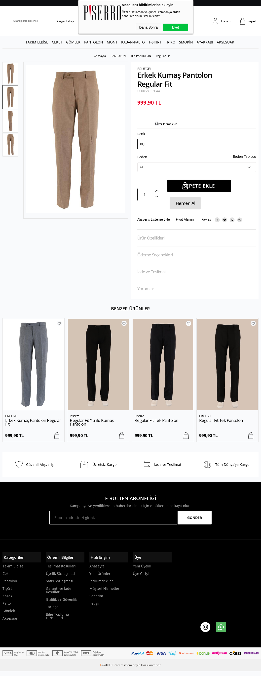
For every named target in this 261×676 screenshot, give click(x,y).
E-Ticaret (115, 670)
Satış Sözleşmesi (59, 585)
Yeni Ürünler (100, 578)
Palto (6, 608)
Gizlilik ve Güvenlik (61, 604)
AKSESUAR (225, 42)
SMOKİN (186, 42)
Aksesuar (10, 623)
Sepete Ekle (199, 190)
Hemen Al (184, 207)
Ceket (7, 578)
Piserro (74, 420)
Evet (175, 27)
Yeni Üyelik (142, 570)
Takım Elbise (12, 570)
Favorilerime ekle (167, 128)
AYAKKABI (205, 42)
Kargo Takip (65, 21)
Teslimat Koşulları (61, 570)
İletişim (95, 608)
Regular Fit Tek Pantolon (156, 425)
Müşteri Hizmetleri (104, 593)
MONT (112, 42)
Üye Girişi (141, 578)
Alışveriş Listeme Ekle (153, 223)
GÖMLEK (73, 42)
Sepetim (96, 600)
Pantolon (9, 585)
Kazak (7, 600)
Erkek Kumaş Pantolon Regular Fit (33, 426)
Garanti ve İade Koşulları (58, 595)
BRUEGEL (11, 420)
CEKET (57, 42)
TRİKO (170, 42)
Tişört (7, 593)
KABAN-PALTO (133, 42)
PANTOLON (93, 42)
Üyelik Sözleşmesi (60, 578)
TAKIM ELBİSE (37, 42)
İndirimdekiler (101, 585)
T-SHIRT (155, 42)
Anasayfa (97, 570)
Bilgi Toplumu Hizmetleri (57, 621)
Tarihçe (52, 611)
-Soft (104, 670)
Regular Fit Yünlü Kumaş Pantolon (92, 426)
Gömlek (8, 615)
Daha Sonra (148, 27)
